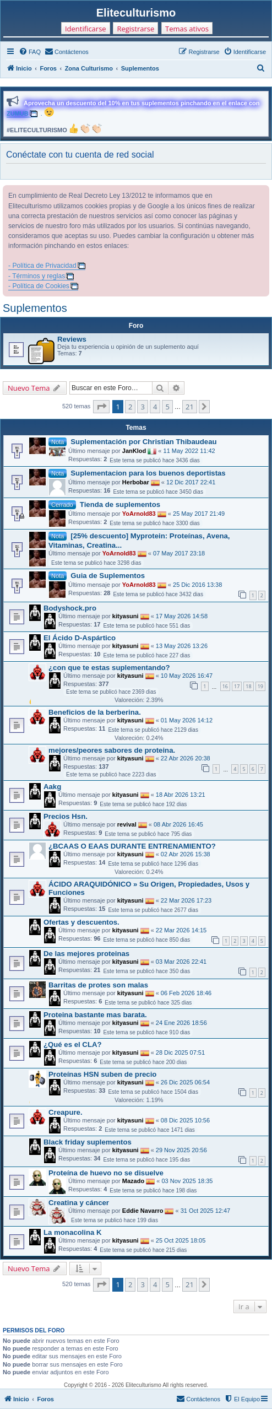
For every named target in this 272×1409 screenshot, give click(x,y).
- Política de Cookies (38, 286)
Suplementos (35, 308)
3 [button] (142, 407)
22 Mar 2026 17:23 (186, 900)
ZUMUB (18, 113)
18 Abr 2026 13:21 (180, 794)
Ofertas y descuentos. (81, 922)
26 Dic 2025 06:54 (185, 1081)
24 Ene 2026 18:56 (181, 1022)
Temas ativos (187, 29)
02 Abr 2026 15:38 (185, 854)
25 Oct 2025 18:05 (181, 1240)
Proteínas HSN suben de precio (102, 1074)
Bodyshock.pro (69, 608)
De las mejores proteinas (86, 953)
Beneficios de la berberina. (94, 712)
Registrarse (135, 29)
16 (225, 686)
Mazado (133, 1181)
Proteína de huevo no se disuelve (106, 1173)
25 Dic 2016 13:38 (197, 584)
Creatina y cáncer (78, 1203)
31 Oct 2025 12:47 (206, 1210)
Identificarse (85, 29)
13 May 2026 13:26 (182, 646)
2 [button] (130, 407)
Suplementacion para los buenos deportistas (147, 473)
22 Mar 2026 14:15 (181, 930)
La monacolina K (72, 1232)
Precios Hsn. (65, 816)
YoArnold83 (139, 513)
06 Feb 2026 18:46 (186, 992)
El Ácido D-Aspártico (79, 638)
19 (260, 686)
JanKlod (134, 450)
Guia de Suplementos (107, 575)
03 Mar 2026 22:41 (181, 961)
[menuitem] (30, 51)
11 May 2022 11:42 (189, 450)
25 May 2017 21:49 (199, 513)
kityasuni (125, 616)
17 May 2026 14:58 (182, 616)
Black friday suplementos (87, 1142)
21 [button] (190, 407)
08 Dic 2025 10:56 (185, 1119)
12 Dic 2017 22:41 (190, 482)
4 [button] (155, 407)
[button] (101, 406)
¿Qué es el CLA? (72, 1044)
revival (127, 824)
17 (237, 686)
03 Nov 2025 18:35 (187, 1181)
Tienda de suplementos (120, 504)
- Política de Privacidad (42, 265)
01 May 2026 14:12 (187, 720)
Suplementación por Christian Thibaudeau (143, 442)
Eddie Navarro (143, 1210)
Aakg (52, 786)
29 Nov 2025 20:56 (181, 1149)
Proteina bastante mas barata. (95, 1015)
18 (248, 686)
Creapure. (65, 1112)
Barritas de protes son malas (98, 985)
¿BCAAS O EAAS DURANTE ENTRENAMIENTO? (132, 846)
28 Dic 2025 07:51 (180, 1052)
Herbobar (135, 482)
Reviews (71, 339)
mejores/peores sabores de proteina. (111, 750)
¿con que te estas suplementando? (109, 667)
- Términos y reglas (36, 276)
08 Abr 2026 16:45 (178, 824)
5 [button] (167, 407)
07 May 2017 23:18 (179, 553)
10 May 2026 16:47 (187, 675)
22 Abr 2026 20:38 (185, 758)
